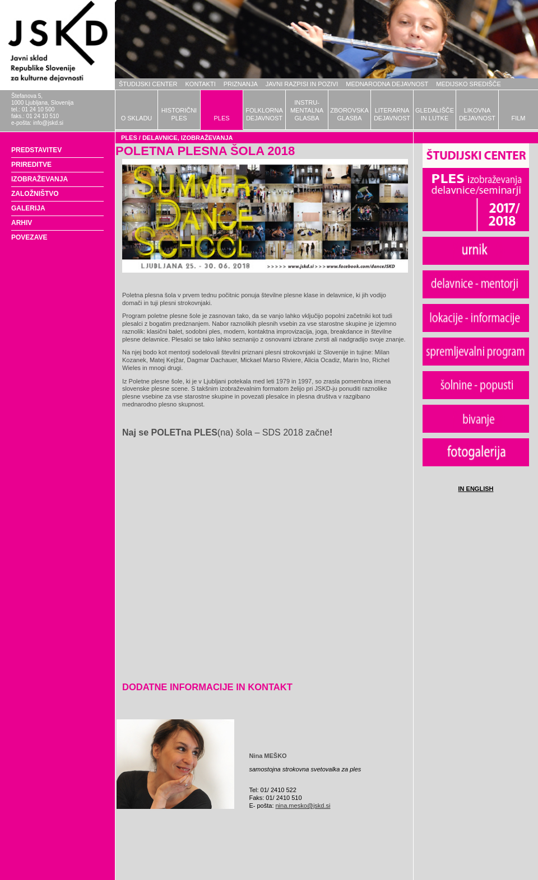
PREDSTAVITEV (36, 150)
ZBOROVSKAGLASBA (349, 114)
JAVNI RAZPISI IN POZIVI (302, 84)
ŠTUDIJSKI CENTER (148, 84)
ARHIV (21, 223)
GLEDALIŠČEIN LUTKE (434, 114)
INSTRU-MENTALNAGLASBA (306, 110)
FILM (518, 118)
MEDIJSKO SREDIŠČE (468, 84)
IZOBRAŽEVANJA (39, 179)
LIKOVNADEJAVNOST (477, 114)
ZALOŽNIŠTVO (35, 194)
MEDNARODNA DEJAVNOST (387, 84)
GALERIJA (28, 208)
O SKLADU (136, 118)
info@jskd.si (48, 123)
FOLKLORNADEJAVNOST (264, 114)
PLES (221, 118)
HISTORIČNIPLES (179, 114)
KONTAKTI (200, 84)
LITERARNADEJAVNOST (392, 114)
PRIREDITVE (31, 164)
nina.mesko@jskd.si (303, 805)
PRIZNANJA (241, 84)
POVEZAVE (29, 237)
